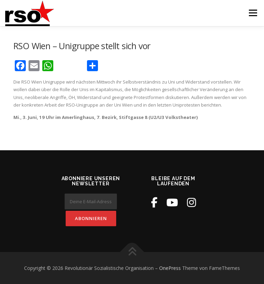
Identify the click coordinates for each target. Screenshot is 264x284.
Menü (253, 13)
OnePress (170, 268)
